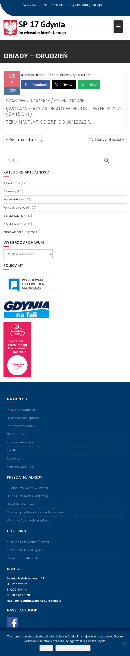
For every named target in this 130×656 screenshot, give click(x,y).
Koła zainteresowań (20, 445)
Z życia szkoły (80, 76)
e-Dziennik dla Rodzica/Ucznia (28, 545)
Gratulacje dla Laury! (26, 139)
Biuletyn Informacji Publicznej (27, 499)
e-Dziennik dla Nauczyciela (25, 553)
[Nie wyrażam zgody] (124, 643)
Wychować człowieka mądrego (28, 524)
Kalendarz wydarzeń (21, 429)
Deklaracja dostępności (23, 421)
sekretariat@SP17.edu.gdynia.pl (77, 5)
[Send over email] (89, 85)
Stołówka (13, 462)
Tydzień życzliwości (105, 139)
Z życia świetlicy (14, 216)
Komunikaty (60, 76)
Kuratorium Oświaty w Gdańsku (28, 491)
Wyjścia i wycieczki (16, 207)
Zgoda (46, 648)
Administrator (32, 76)
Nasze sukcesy (13, 199)
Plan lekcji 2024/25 (20, 470)
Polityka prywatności (21, 413)
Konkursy (9, 191)
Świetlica (13, 454)
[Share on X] (64, 85)
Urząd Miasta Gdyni (20, 507)
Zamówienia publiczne (19, 232)
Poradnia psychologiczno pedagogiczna (35, 516)
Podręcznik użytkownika (23, 561)
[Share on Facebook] (35, 85)
